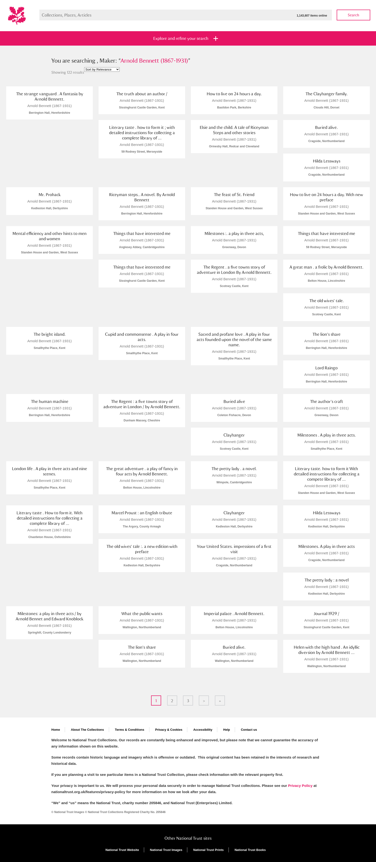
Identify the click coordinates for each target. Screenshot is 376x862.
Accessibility (202, 729)
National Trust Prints (208, 850)
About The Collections (87, 729)
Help (226, 729)
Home (55, 729)
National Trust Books (250, 850)
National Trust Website (122, 850)
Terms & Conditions (129, 729)
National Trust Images (166, 850)
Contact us (249, 729)
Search (353, 15)
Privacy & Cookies (168, 729)
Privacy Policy (300, 786)
